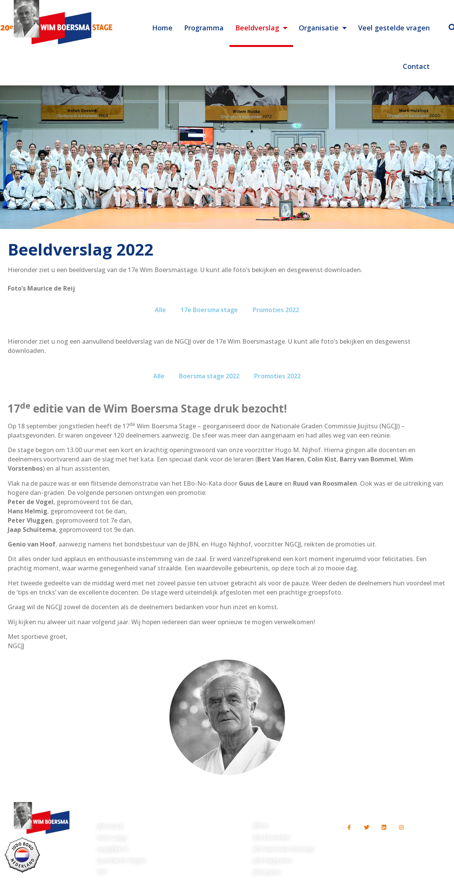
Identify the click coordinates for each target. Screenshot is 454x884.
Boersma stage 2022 (209, 376)
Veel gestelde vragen (394, 27)
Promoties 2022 (276, 310)
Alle (160, 310)
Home (162, 27)
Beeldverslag (261, 27)
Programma (204, 27)
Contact (416, 66)
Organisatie (323, 27)
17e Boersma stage (209, 310)
